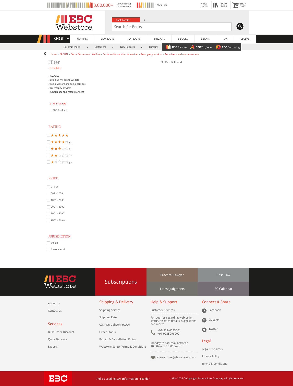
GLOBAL (245, 38)
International (58, 249)
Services (55, 324)
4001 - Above (58, 220)
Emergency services (151, 54)
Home (53, 54)
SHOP (61, 38)
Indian (54, 242)
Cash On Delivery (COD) (114, 324)
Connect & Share (216, 302)
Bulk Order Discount (61, 332)
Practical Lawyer (172, 275)
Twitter (213, 329)
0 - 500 (55, 186)
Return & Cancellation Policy (117, 339)
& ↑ (61, 141)
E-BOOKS (183, 38)
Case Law (223, 275)
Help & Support (164, 302)
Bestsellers (100, 47)
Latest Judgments (172, 289)
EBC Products (60, 110)
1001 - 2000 (57, 200)
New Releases (127, 47)
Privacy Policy (210, 356)
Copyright (191, 378)
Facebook (215, 310)
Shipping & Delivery (116, 302)
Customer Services (163, 310)
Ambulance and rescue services (182, 54)
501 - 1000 (57, 193)
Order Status (107, 332)
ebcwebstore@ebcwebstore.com (176, 357)
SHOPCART (243, 5)
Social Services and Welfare (85, 54)
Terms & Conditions (214, 363)
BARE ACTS (159, 38)
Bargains (153, 47)
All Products (59, 103)
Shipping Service (109, 310)
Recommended (72, 47)
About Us (54, 303)
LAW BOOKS (107, 38)
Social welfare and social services (120, 54)
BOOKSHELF (224, 5)
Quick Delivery (57, 339)
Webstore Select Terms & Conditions (122, 346)
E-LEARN (205, 38)
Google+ (214, 319)
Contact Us (55, 310)
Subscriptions (121, 282)
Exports (53, 346)
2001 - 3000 (57, 206)
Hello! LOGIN (204, 5)
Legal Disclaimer (212, 349)
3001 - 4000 (57, 213)
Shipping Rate (108, 317)
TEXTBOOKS (133, 38)
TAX (225, 38)
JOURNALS (82, 38)
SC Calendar (223, 289)
